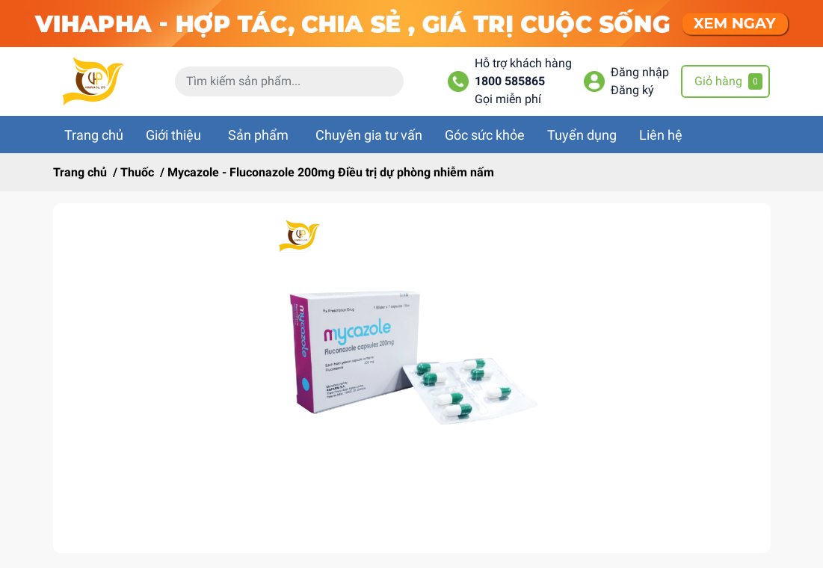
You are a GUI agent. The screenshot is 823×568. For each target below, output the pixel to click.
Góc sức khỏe (485, 135)
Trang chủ (93, 135)
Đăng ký (632, 90)
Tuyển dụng (582, 135)
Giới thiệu (173, 135)
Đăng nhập (640, 72)
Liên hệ (660, 135)
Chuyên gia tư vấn (368, 135)
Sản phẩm (258, 135)
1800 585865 (510, 81)
